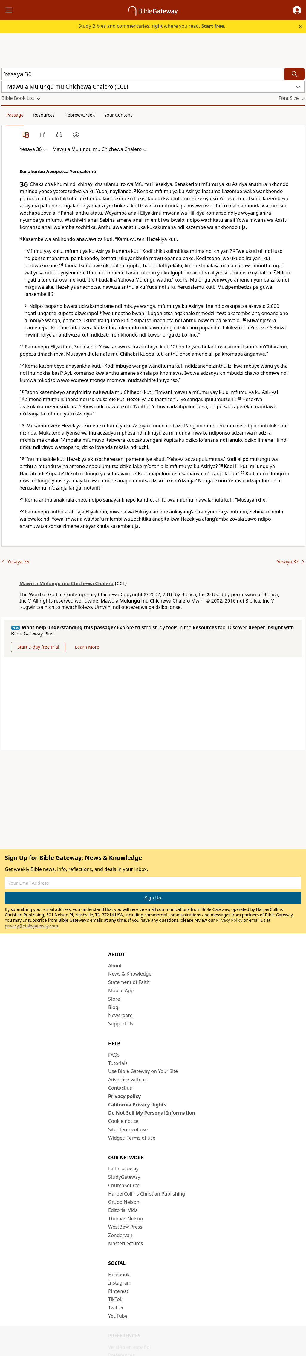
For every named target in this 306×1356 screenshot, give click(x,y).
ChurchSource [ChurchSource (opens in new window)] (124, 1185)
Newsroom (120, 1015)
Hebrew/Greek (79, 115)
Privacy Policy (229, 920)
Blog (113, 1007)
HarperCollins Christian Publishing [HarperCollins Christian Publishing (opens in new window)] (146, 1193)
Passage (15, 115)
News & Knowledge (130, 973)
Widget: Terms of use (131, 1138)
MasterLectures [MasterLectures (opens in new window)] (125, 1243)
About (115, 965)
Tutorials (118, 1063)
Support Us (120, 1023)
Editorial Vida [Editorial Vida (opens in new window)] (123, 1210)
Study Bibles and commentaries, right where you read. (151, 26)
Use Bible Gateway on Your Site (143, 1071)
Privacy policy (124, 1096)
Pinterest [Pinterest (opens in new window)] (118, 1291)
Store (114, 999)
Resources (44, 115)
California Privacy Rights (137, 1104)
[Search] (294, 74)
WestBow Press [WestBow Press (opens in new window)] (125, 1227)
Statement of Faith (129, 982)
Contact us (120, 1088)
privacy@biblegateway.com (31, 926)
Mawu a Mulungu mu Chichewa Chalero (66, 583)
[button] (297, 10)
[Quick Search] (142, 74)
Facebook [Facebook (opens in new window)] (119, 1274)
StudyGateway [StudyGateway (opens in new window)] (124, 1177)
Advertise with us (127, 1079)
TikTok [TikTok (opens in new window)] (115, 1299)
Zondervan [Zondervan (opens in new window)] (120, 1235)
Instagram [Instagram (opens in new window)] (119, 1282)
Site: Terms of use (128, 1129)
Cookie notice (123, 1121)
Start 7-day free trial (38, 647)
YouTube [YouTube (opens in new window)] (118, 1316)
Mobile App (121, 990)
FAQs (114, 1054)
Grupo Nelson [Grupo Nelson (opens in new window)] (123, 1202)
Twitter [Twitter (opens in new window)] (116, 1307)
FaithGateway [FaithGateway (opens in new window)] (123, 1168)
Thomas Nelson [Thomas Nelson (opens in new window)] (125, 1218)
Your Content (118, 115)
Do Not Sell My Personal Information (151, 1112)
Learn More (87, 647)
